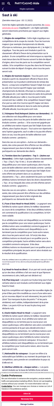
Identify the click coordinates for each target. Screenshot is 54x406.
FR (50, 3)
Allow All (26, 394)
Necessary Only (27, 400)
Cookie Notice (6, 387)
